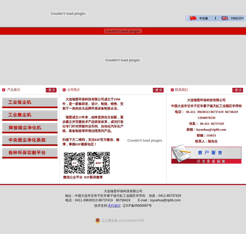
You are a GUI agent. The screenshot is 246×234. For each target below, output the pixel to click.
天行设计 (114, 205)
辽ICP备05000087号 (137, 205)
